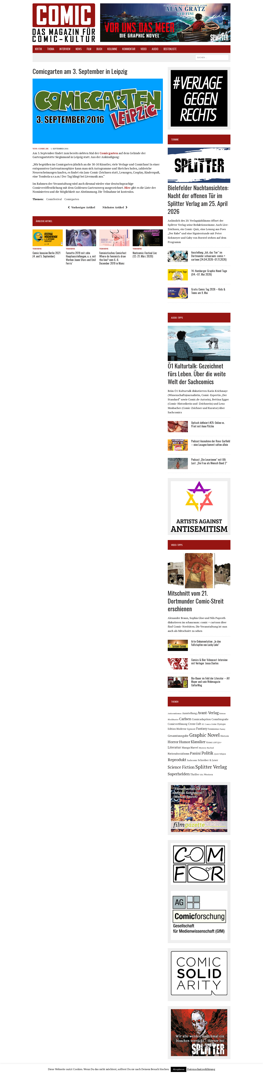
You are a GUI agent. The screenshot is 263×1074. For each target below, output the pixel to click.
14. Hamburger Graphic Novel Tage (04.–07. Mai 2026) (209, 272)
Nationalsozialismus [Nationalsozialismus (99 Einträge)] (178, 753)
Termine (37, 248)
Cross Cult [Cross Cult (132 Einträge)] (194, 724)
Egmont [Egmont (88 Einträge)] (191, 728)
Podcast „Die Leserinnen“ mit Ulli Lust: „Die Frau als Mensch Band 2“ (209, 461)
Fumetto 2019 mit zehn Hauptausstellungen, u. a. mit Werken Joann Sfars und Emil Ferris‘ (81, 258)
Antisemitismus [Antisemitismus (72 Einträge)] (174, 713)
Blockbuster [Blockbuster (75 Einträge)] (173, 719)
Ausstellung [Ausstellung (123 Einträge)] (189, 713)
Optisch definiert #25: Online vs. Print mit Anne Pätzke (208, 424)
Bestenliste (170, 49)
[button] (165, 22)
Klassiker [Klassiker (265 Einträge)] (198, 741)
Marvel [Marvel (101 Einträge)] (194, 747)
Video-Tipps (176, 545)
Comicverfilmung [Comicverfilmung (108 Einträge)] (177, 724)
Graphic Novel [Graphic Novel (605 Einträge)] (204, 735)
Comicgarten (109, 153)
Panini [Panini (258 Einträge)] (195, 753)
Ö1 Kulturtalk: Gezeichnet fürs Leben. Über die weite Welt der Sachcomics (197, 373)
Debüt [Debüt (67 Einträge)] (214, 724)
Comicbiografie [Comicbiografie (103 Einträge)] (220, 719)
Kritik (38, 49)
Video (144, 49)
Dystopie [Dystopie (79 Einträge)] (221, 724)
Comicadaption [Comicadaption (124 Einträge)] (201, 719)
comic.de (43, 148)
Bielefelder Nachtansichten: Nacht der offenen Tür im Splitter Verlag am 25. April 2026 (198, 199)
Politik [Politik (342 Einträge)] (207, 753)
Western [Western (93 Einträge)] (208, 774)
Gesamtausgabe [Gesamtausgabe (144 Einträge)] (178, 736)
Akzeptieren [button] (178, 1069)
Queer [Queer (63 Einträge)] (216, 754)
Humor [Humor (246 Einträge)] (184, 741)
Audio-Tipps (177, 317)
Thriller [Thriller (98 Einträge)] (194, 774)
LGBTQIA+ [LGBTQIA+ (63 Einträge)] (217, 742)
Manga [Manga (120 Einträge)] (186, 747)
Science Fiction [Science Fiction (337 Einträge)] (181, 767)
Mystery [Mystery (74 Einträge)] (202, 747)
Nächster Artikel (114, 207)
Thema (50, 49)
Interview (64, 49)
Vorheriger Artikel (81, 207)
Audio (155, 49)
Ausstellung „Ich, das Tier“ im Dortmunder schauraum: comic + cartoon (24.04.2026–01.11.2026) (208, 255)
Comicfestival (54, 199)
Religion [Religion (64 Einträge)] (223, 754)
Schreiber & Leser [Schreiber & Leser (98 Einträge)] (208, 760)
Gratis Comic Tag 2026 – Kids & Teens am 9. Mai (208, 291)
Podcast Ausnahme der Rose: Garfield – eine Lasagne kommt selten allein (210, 443)
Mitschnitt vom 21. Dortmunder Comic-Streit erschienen (196, 600)
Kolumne (112, 49)
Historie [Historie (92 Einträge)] (224, 735)
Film (89, 49)
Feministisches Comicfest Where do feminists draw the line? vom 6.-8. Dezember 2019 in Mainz (112, 258)
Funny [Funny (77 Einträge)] (222, 729)
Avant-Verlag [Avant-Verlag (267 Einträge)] (208, 712)
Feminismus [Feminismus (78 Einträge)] (213, 729)
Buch (99, 49)
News (79, 49)
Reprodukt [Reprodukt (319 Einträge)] (177, 759)
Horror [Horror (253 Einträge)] (173, 741)
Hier (127, 188)
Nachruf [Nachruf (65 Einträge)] (210, 748)
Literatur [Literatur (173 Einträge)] (174, 747)
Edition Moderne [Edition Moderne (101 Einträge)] (177, 728)
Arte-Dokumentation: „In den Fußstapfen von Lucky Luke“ (206, 643)
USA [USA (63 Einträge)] (201, 774)
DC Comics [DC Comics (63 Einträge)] (206, 724)
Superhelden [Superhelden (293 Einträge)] (179, 774)
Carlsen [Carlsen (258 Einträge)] (185, 718)
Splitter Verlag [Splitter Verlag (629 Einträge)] (211, 767)
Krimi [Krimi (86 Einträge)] (209, 742)
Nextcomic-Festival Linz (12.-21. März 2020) (145, 254)
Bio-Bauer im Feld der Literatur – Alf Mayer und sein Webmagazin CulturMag (210, 681)
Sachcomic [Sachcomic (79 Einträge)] (192, 760)
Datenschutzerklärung (201, 1069)
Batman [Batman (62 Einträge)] (222, 713)
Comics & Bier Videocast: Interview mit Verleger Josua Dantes (209, 661)
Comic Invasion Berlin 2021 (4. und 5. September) (46, 254)
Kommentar (128, 49)
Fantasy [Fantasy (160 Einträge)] (201, 729)
